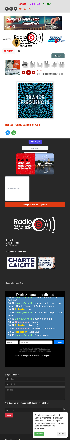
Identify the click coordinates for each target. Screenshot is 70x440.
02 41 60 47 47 (25, 8)
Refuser (61, 434)
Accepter (39, 434)
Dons (22, 3)
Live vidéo (35, 3)
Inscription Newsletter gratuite (35, 197)
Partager (35, 134)
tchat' (47, 3)
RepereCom (18, 432)
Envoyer (9, 407)
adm (7, 435)
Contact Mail (18, 275)
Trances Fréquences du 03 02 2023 (22, 125)
